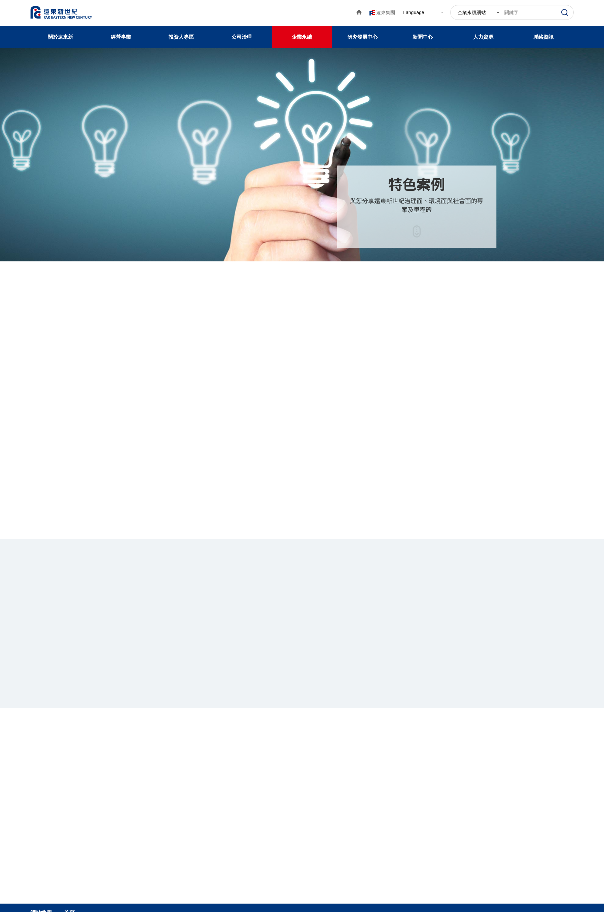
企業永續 (302, 37)
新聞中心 (423, 37)
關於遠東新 (60, 37)
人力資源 (483, 37)
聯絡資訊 (543, 37)
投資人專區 (181, 37)
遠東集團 (385, 12)
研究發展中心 (362, 37)
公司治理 (242, 37)
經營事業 (121, 37)
